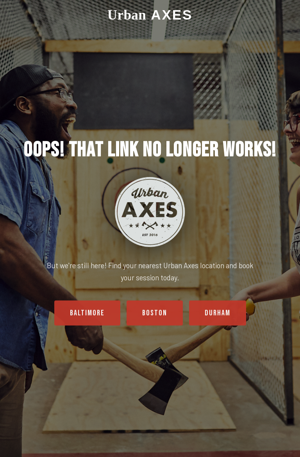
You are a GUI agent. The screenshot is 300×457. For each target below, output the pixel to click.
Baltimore (87, 313)
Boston (154, 313)
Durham (217, 313)
